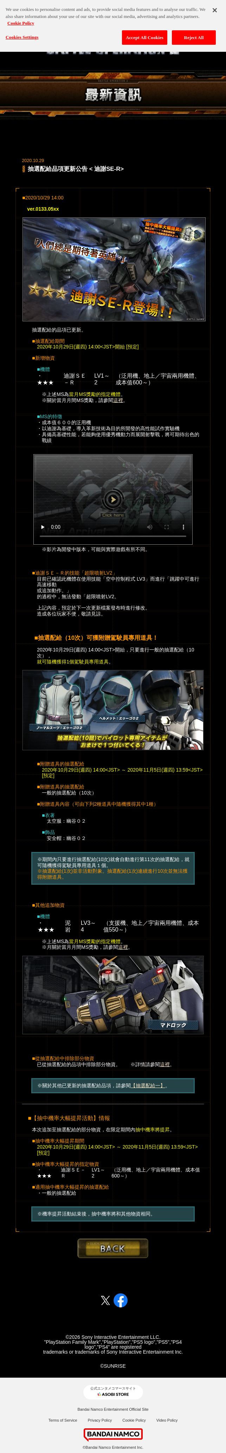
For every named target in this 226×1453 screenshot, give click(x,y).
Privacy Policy (100, 1420)
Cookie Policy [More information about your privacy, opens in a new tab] (20, 20)
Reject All (194, 34)
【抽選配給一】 (148, 1085)
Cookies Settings (22, 34)
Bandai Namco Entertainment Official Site (112, 1409)
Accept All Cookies (144, 34)
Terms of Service (63, 1420)
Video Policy (166, 1420)
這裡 (118, 400)
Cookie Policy (134, 1420)
